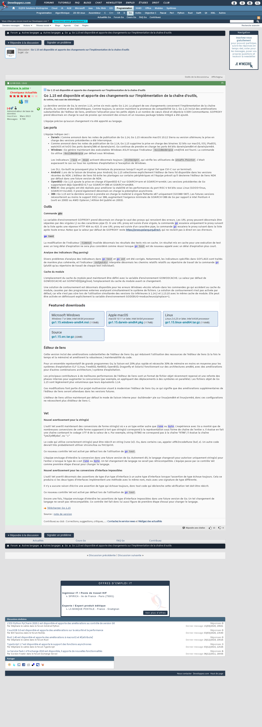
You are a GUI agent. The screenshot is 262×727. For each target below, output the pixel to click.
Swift (198, 13)
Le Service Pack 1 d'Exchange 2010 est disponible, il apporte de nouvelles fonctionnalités (54, 659)
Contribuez (155, 17)
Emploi (130, 2)
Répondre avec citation (194, 536)
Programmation (124, 8)
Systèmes (171, 8)
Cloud (54, 8)
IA (62, 8)
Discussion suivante (129, 563)
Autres (222, 13)
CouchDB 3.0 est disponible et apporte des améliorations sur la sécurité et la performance (55, 638)
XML (213, 13)
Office (148, 8)
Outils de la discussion (196, 77)
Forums (48, 2)
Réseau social (42, 25)
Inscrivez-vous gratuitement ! (70, 21)
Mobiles (159, 8)
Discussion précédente (102, 563)
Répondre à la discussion (23, 42)
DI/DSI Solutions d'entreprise (33, 8)
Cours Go (131, 17)
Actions (26, 25)
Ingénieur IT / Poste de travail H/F (84, 601)
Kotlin (138, 13)
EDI (111, 8)
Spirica (73, 604)
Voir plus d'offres (155, 621)
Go (130, 13)
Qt (206, 13)
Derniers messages (11, 25)
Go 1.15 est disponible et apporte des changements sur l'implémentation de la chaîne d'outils (80, 49)
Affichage (216, 77)
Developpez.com (201, 681)
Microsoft (80, 8)
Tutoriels (64, 2)
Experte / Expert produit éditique (84, 613)
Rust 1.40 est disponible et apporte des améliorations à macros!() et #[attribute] (50, 645)
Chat (98, 2)
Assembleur (95, 13)
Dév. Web (101, 8)
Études (143, 2)
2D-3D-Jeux (79, 13)
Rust (190, 13)
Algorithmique (62, 13)
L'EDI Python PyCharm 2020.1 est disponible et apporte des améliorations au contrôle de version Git (61, 631)
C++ (111, 13)
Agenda (67, 25)
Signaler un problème (59, 42)
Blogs (87, 2)
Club (166, 2)
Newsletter (114, 2)
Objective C (150, 13)
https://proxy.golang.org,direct (143, 233)
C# (118, 13)
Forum (14, 32)
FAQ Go (143, 17)
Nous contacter (184, 681)
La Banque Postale (82, 617)
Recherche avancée (250, 25)
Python (180, 13)
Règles (85, 25)
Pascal (163, 13)
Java (90, 8)
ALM (69, 8)
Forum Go (119, 17)
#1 (222, 83)
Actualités (38, 549)
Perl (172, 13)
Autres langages (30, 32)
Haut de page (217, 681)
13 (214, 536)
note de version (63, 522)
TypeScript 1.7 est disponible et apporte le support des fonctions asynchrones (49, 652)
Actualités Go (104, 17)
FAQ (77, 2)
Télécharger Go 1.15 (59, 516)
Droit (155, 2)
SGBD (139, 8)
